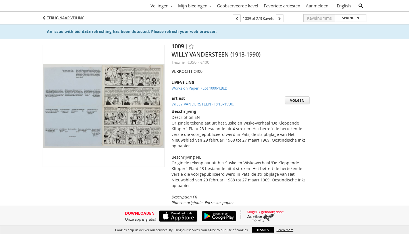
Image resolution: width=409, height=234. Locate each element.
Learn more (285, 230)
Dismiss (263, 230)
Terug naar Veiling (65, 17)
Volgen (297, 100)
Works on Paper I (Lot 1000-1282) (199, 88)
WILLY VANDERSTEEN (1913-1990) (203, 104)
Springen (350, 18)
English (344, 6)
